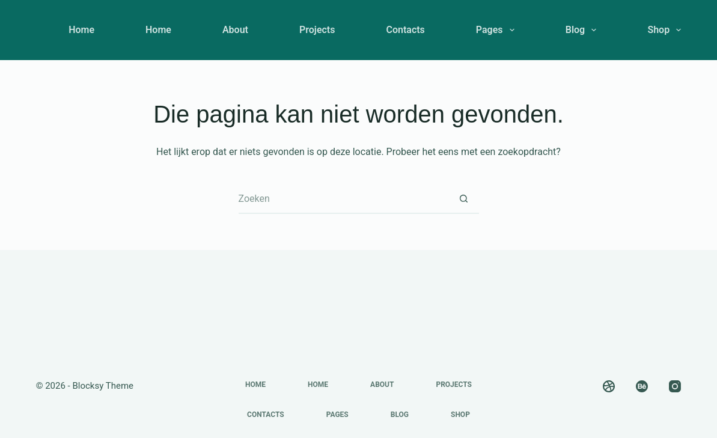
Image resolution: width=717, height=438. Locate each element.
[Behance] (642, 386)
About (235, 29)
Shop (664, 30)
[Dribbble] (609, 386)
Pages (497, 30)
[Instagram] (675, 386)
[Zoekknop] (464, 199)
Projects (317, 29)
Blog (584, 30)
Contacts (405, 29)
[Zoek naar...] (344, 199)
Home (81, 29)
